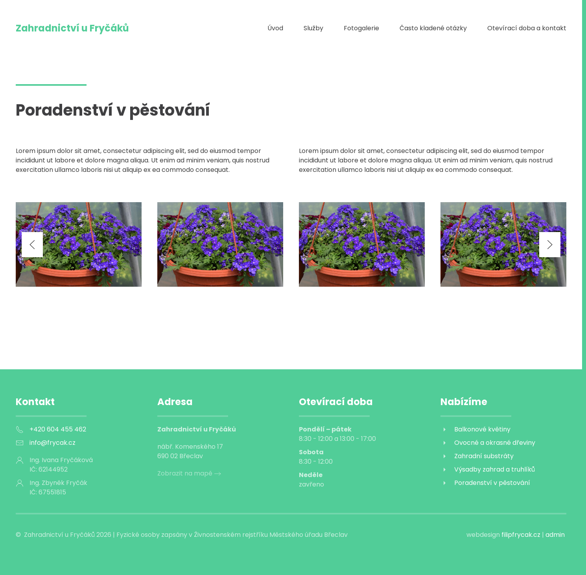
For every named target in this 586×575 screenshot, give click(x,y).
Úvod (275, 28)
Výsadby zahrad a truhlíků (494, 469)
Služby (313, 28)
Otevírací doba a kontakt (526, 28)
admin (555, 534)
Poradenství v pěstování (492, 482)
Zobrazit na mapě (184, 473)
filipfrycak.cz (521, 534)
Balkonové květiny (482, 429)
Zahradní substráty (484, 456)
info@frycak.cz (52, 442)
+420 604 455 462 (57, 429)
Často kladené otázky (433, 28)
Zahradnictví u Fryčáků (72, 28)
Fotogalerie (361, 28)
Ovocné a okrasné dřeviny (494, 442)
